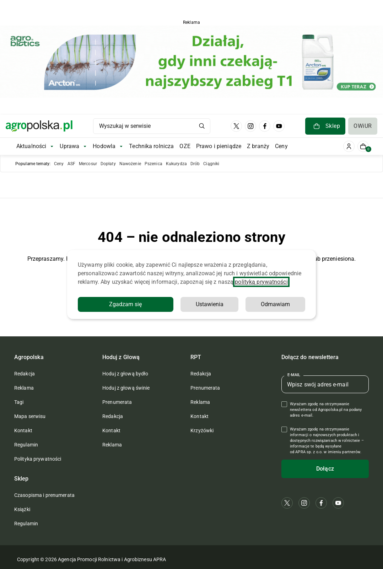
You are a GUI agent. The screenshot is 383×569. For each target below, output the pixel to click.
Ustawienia (209, 304)
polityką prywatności (261, 281)
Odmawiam (275, 304)
